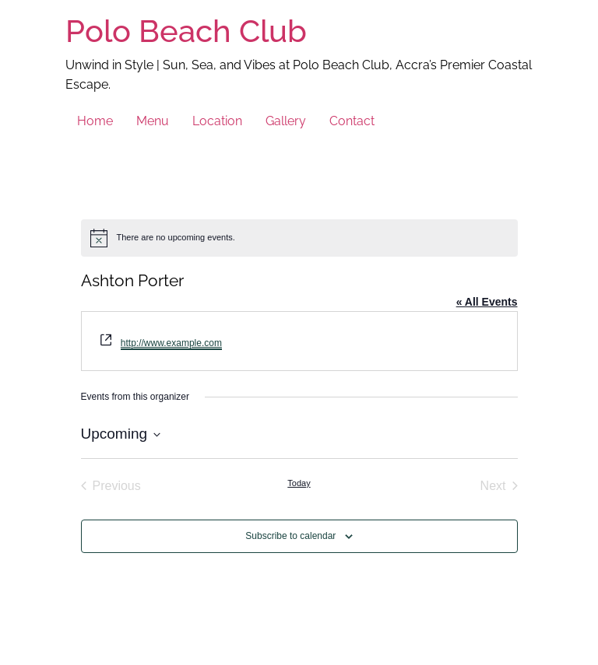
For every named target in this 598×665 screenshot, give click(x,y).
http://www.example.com (171, 343)
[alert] (299, 238)
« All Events (487, 302)
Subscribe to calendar (290, 536)
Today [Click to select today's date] (298, 483)
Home (95, 121)
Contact (352, 121)
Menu (152, 121)
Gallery (286, 121)
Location (217, 121)
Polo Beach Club (186, 30)
